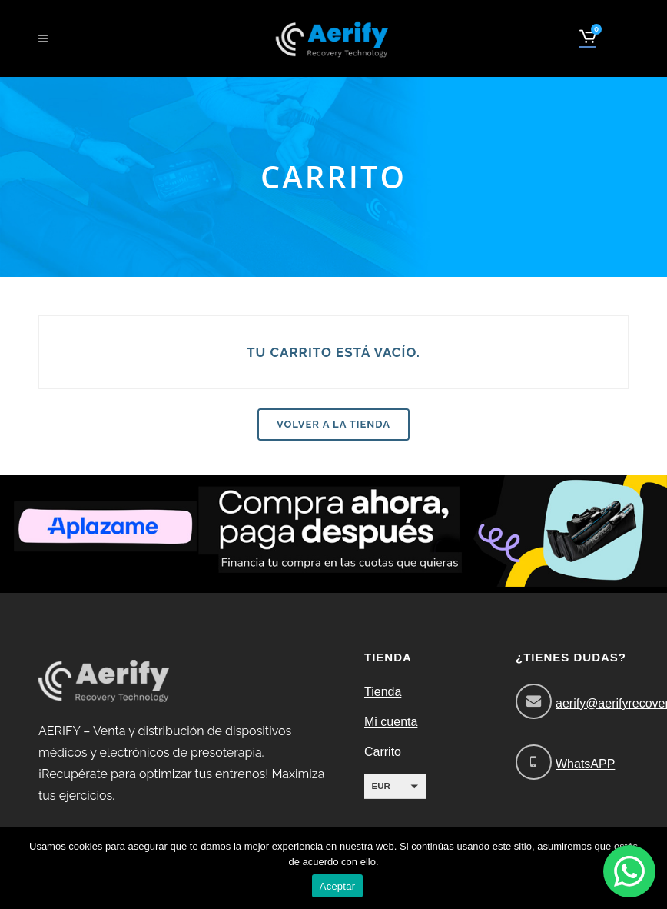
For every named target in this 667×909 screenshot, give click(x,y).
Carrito (382, 751)
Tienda (382, 691)
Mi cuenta (390, 721)
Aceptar (338, 886)
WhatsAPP (585, 764)
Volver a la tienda (333, 424)
